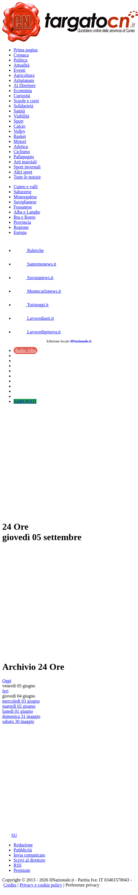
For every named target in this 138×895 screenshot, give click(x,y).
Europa (20, 232)
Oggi (6, 680)
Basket (20, 136)
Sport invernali (27, 166)
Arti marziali (25, 161)
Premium (22, 870)
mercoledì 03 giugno (21, 701)
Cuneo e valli (26, 186)
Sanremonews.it (35, 264)
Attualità (21, 65)
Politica (20, 60)
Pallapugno (24, 156)
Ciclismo (22, 151)
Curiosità (22, 95)
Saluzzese (22, 191)
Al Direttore (25, 85)
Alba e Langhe (27, 212)
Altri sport (23, 172)
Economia (23, 90)
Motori (20, 141)
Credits (9, 885)
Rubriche (29, 250)
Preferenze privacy (82, 885)
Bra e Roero (24, 217)
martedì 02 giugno (18, 706)
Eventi (19, 70)
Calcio (19, 126)
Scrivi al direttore (29, 860)
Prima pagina (26, 49)
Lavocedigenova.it (37, 331)
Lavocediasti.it (34, 318)
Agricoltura (24, 75)
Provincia (22, 222)
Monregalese (25, 196)
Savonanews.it (33, 277)
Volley (19, 131)
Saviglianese (25, 201)
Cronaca (21, 55)
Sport (18, 121)
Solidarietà (23, 105)
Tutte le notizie (27, 177)
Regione (21, 227)
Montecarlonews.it (37, 291)
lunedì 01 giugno (17, 711)
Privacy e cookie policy (41, 885)
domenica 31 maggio (21, 716)
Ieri (5, 690)
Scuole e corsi (26, 100)
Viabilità (21, 116)
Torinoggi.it (31, 304)
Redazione (23, 844)
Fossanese (23, 207)
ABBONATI (25, 401)
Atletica (21, 146)
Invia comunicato (29, 855)
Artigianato (24, 80)
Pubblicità (23, 850)
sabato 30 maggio (18, 721)
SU (9, 835)
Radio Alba (25, 350)
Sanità (19, 110)
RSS (17, 865)
